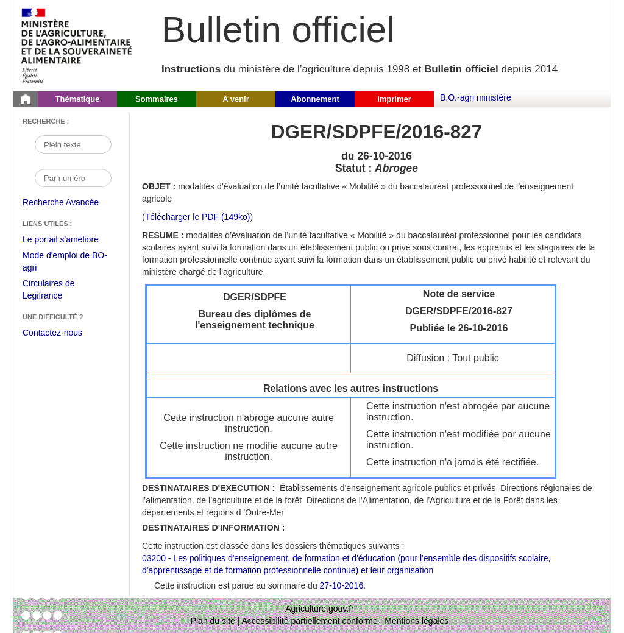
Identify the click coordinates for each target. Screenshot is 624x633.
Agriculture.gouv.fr (319, 609)
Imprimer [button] (394, 99)
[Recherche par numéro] (73, 178)
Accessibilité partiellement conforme (310, 621)
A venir (235, 99)
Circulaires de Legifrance (58, 290)
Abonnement (315, 99)
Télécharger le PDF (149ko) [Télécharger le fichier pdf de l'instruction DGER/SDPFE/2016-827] (197, 217)
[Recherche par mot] (73, 144)
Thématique (77, 99)
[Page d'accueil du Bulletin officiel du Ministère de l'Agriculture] (25, 99)
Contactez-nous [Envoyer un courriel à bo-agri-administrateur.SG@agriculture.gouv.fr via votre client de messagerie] (52, 333)
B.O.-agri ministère (475, 97)
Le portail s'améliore (70, 240)
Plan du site (213, 621)
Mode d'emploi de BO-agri (65, 262)
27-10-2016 (342, 585)
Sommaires (156, 99)
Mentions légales (416, 621)
